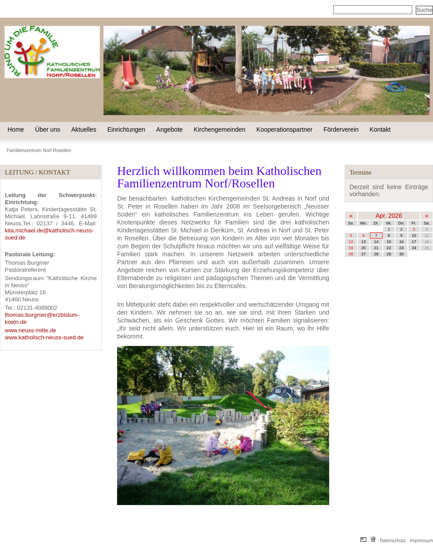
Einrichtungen (128, 129)
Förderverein (340, 129)
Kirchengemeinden (220, 129)
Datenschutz (393, 540)
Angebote (169, 129)
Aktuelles (83, 129)
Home (16, 129)
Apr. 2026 (389, 215)
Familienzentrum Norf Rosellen (39, 150)
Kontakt (380, 129)
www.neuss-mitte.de (30, 330)
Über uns (47, 129)
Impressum (421, 540)
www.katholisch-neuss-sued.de (44, 337)
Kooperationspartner (284, 129)
